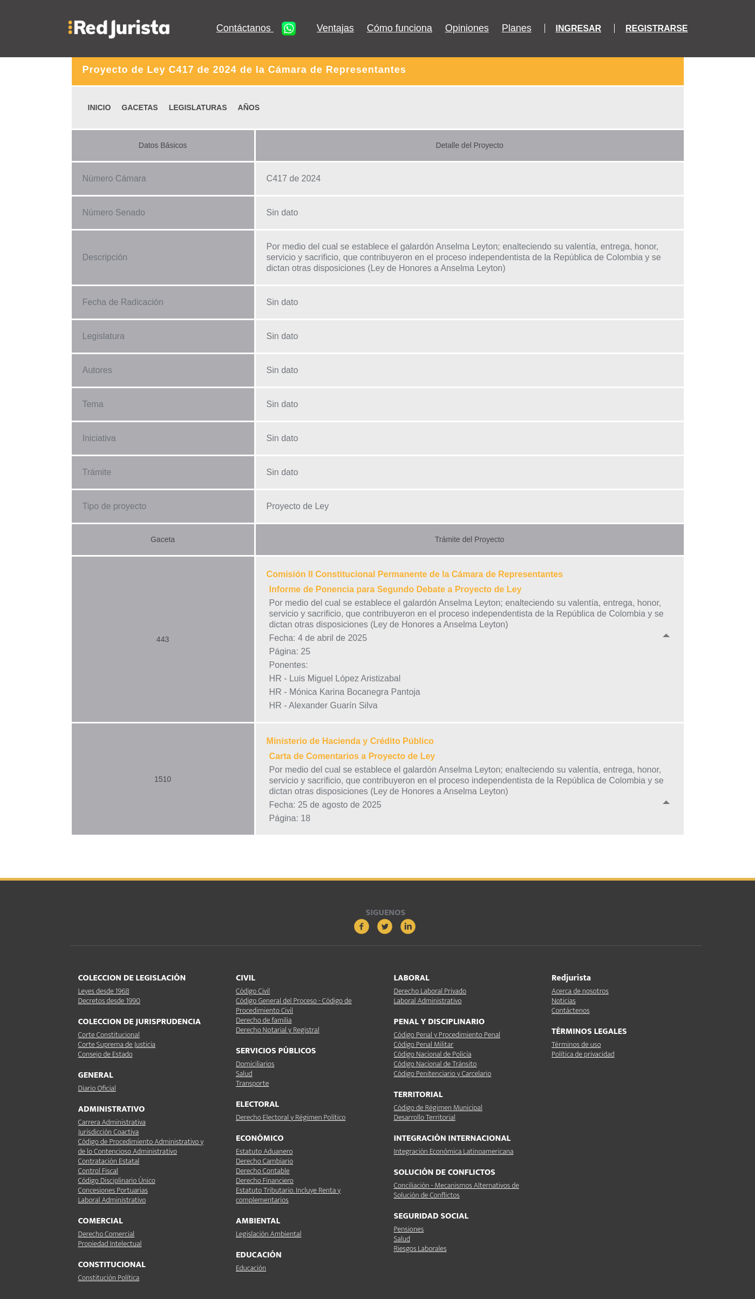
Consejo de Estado (105, 1054)
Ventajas (335, 28)
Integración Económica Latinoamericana (454, 1151)
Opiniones (467, 28)
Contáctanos (260, 28)
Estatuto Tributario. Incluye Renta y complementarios (288, 1195)
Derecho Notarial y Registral (277, 1030)
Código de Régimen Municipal (438, 1107)
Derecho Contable (263, 1171)
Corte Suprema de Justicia (117, 1044)
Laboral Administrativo (112, 1200)
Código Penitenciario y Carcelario (443, 1073)
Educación (251, 1268)
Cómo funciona (399, 28)
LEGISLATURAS (198, 107)
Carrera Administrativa (112, 1122)
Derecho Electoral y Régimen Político (290, 1117)
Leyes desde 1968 (104, 991)
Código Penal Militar (424, 1044)
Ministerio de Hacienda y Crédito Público (350, 741)
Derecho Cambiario (264, 1161)
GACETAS (139, 107)
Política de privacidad (583, 1054)
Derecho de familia (264, 1020)
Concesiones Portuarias (113, 1190)
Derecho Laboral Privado (430, 991)
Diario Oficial (97, 1088)
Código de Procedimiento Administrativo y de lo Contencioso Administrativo (141, 1146)
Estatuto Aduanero (264, 1151)
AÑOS (249, 107)
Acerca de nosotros (580, 991)
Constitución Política (109, 1277)
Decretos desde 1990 (109, 1000)
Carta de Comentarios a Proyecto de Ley (352, 756)
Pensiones (409, 1229)
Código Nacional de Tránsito (435, 1064)
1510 (162, 779)
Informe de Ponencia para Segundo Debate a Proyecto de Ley (395, 589)
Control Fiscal (98, 1171)
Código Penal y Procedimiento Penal (447, 1035)
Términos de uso (576, 1044)
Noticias (564, 1000)
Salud (244, 1073)
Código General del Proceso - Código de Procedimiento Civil (294, 1005)
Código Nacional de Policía (433, 1054)
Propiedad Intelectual (110, 1243)
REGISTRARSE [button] (656, 28)
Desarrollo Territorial (424, 1117)
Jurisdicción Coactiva (108, 1132)
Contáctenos (570, 1010)
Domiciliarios (255, 1064)
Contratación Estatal (109, 1161)
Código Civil (253, 991)
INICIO (99, 107)
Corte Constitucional (109, 1035)
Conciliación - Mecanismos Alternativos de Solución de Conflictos (456, 1190)
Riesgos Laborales (420, 1248)
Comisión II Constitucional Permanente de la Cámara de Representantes (415, 574)
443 (163, 639)
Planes (517, 28)
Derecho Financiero (265, 1180)
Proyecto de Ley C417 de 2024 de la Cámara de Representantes (244, 69)
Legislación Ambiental (268, 1234)
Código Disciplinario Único (116, 1180)
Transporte (252, 1083)
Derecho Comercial (106, 1234)
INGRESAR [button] (578, 28)
